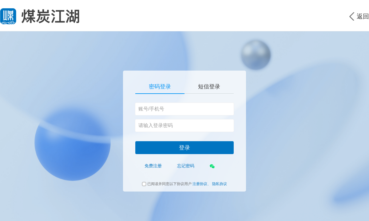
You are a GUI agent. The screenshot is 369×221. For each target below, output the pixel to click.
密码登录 (160, 86)
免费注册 (153, 165)
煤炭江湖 (39, 16)
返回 (363, 16)
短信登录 (209, 86)
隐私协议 (219, 184)
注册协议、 (201, 184)
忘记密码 (185, 165)
